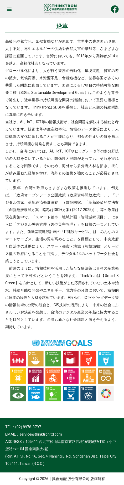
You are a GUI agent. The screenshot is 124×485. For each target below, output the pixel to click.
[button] (9, 9)
